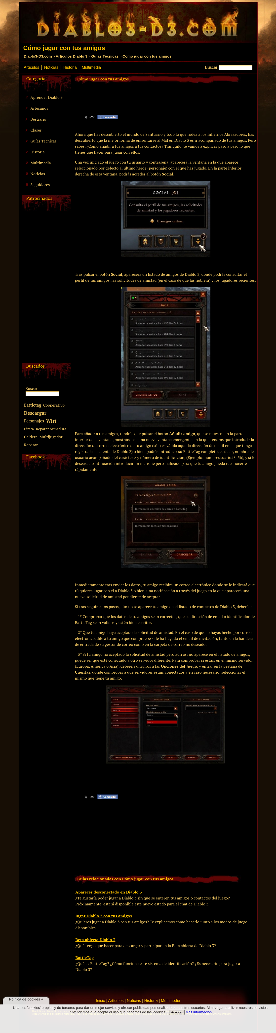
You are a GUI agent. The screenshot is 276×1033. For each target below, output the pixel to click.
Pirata (29, 428)
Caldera (31, 437)
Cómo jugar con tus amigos (147, 56)
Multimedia (91, 67)
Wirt (51, 421)
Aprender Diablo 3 (47, 97)
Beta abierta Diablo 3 (96, 939)
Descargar (35, 413)
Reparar (31, 445)
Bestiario (38, 119)
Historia (70, 67)
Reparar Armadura (51, 428)
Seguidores (40, 184)
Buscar (211, 67)
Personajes (34, 421)
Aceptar (177, 1012)
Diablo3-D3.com (38, 56)
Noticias (51, 67)
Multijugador (51, 437)
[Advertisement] (45, 288)
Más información (199, 1012)
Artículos (31, 67)
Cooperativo (54, 405)
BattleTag (85, 957)
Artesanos (39, 108)
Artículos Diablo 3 (71, 56)
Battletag (32, 405)
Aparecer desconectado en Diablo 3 (109, 892)
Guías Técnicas (104, 56)
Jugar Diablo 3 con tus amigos (104, 916)
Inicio (100, 1001)
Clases (36, 130)
